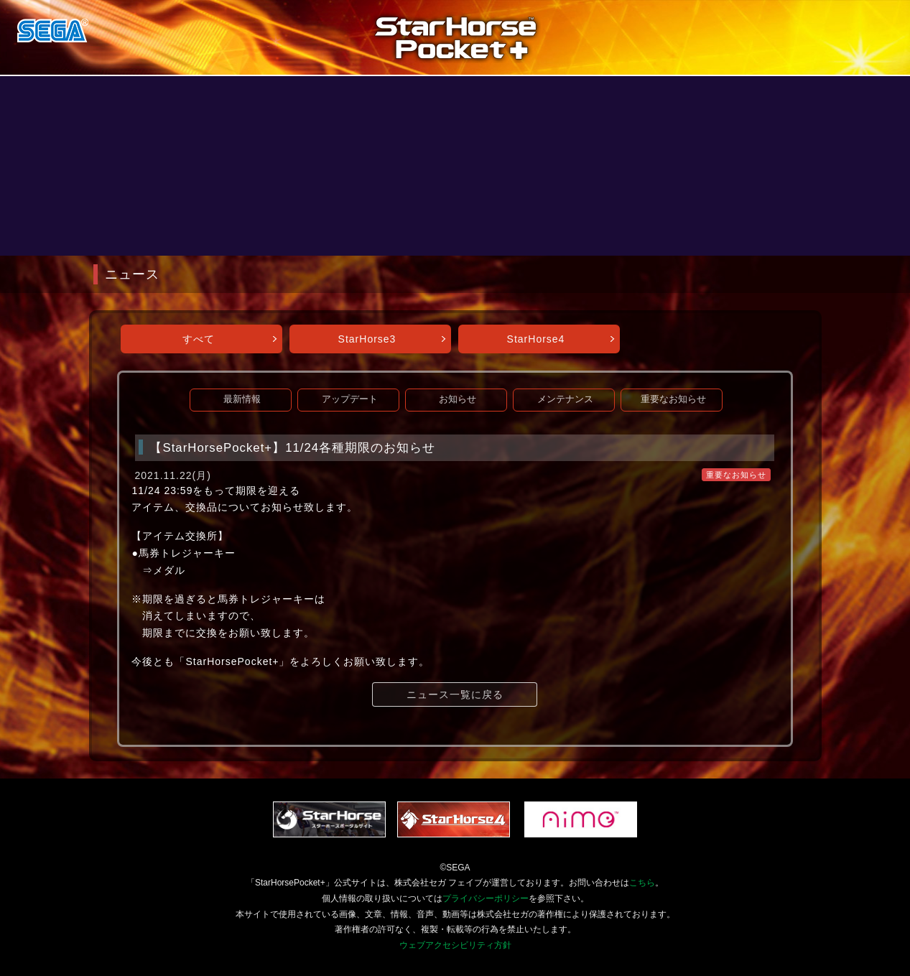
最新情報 (242, 399)
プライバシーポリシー (485, 898)
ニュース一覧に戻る (455, 694)
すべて (198, 339)
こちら (642, 883)
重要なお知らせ (673, 399)
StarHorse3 (367, 339)
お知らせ (457, 399)
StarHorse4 (536, 339)
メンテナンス (565, 399)
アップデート (350, 399)
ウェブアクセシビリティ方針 (455, 945)
